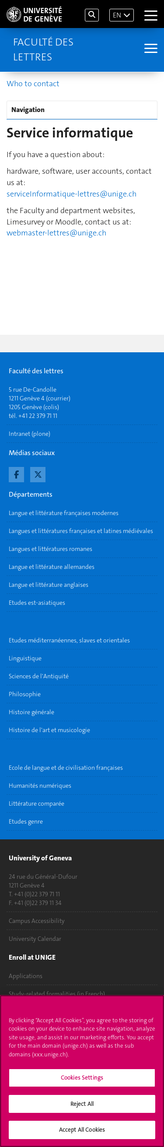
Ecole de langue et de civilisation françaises (66, 768)
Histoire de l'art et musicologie (49, 730)
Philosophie (25, 694)
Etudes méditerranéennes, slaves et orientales (69, 640)
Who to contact (33, 83)
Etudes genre (26, 821)
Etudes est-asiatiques (37, 603)
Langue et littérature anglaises (48, 585)
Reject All (82, 1108)
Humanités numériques (40, 785)
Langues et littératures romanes (50, 549)
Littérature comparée (36, 803)
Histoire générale (31, 712)
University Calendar (35, 939)
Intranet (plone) (29, 434)
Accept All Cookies (82, 1134)
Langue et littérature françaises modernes (64, 513)
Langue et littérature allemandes (51, 567)
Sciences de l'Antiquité (39, 676)
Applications (25, 976)
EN (117, 15)
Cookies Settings (82, 1081)
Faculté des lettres (43, 49)
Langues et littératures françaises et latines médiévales (81, 531)
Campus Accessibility (37, 921)
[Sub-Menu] (149, 49)
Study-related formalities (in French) (57, 994)
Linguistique (25, 658)
